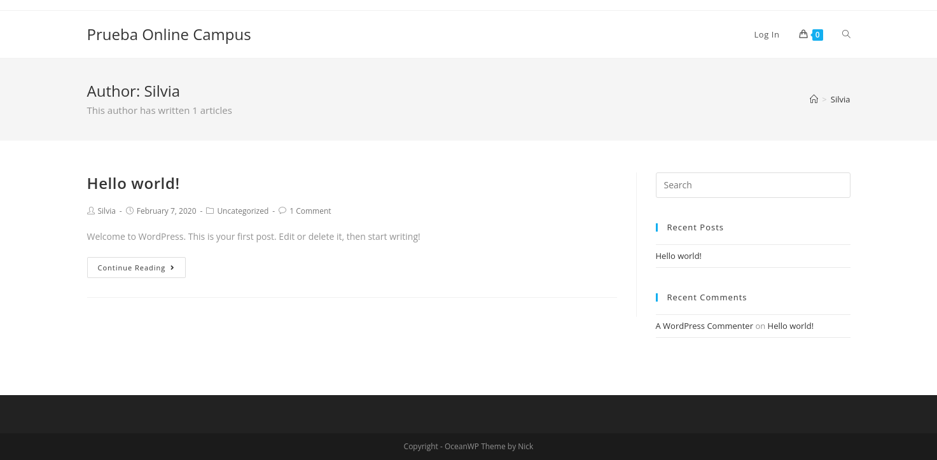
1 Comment (310, 211)
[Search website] (846, 34)
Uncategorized (242, 211)
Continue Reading (137, 267)
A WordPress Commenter (705, 325)
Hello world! (133, 182)
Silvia (107, 211)
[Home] (814, 99)
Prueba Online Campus (169, 34)
